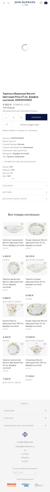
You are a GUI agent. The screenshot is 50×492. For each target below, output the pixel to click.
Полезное (8, 418)
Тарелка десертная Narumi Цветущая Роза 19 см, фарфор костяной (13, 282)
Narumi (12, 140)
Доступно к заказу (35, 259)
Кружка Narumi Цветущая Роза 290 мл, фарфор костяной (13, 323)
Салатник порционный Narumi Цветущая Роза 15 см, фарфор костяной (13, 242)
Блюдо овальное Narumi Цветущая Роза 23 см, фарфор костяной (36, 323)
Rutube (25, 460)
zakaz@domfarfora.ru (25, 446)
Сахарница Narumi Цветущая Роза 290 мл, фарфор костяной (36, 362)
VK (25, 450)
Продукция (9, 410)
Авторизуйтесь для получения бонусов (20, 110)
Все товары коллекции (24, 214)
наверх (25, 403)
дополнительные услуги (15, 198)
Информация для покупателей (19, 425)
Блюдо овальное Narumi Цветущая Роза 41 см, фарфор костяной (36, 242)
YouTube (25, 453)
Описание (8, 185)
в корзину (36, 117)
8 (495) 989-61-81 (25, 442)
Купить (6, 259)
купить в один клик (29, 124)
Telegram (25, 457)
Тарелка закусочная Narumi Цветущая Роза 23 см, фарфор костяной (13, 363)
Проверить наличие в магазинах (20, 161)
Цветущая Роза (20, 150)
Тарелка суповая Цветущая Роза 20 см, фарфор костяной (35, 281)
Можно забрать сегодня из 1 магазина (20, 130)
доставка (7, 192)
